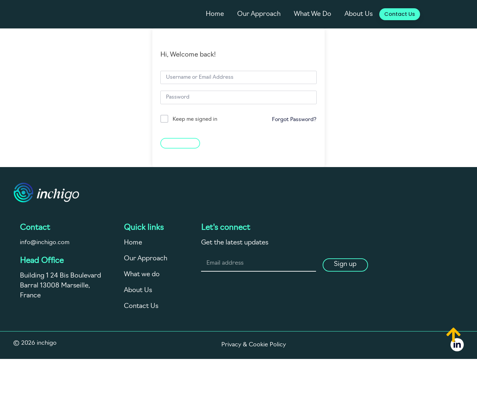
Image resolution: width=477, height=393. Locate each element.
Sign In (180, 142)
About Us (358, 14)
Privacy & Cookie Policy (254, 347)
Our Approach (259, 14)
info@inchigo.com (45, 243)
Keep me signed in (195, 119)
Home (215, 14)
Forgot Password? (294, 119)
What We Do (312, 14)
